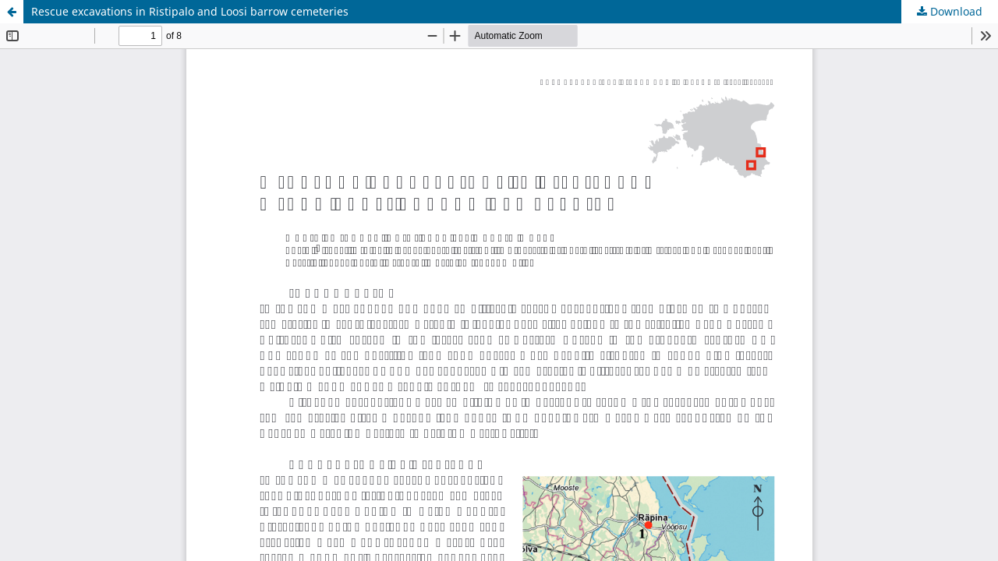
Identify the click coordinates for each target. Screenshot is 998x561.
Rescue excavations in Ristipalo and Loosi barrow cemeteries (190, 11)
